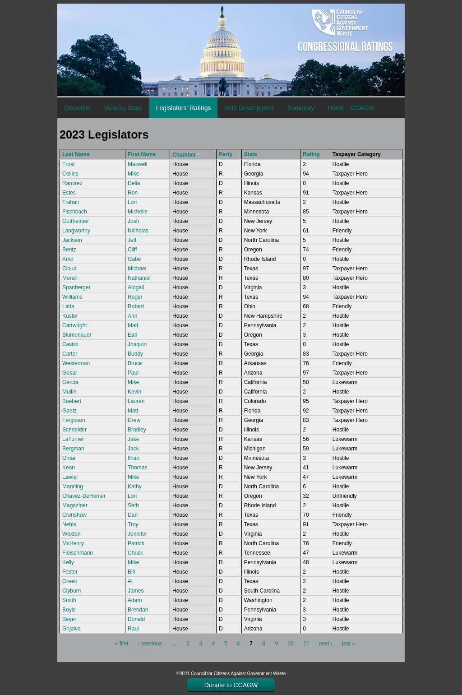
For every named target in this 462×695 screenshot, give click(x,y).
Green (69, 581)
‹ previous (150, 643)
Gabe (134, 259)
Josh (133, 221)
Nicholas (138, 230)
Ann (132, 316)
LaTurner (73, 439)
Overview (77, 107)
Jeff (132, 240)
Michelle (138, 211)
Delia (134, 183)
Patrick (136, 543)
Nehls (69, 524)
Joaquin (137, 344)
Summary (300, 107)
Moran (70, 278)
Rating (311, 154)
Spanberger (76, 287)
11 (306, 643)
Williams (72, 297)
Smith (69, 600)
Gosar (69, 373)
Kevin (134, 392)
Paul (133, 373)
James (135, 591)
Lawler (70, 477)
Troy (133, 524)
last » (348, 643)
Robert (136, 306)
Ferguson (73, 420)
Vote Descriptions (248, 107)
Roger (135, 297)
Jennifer (137, 534)
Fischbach (74, 211)
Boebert (71, 401)
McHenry (73, 543)
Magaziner (75, 505)
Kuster (70, 316)
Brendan (138, 610)
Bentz (69, 249)
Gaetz (69, 411)
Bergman (73, 448)
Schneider (74, 429)
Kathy (135, 486)
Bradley (137, 429)
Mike (133, 174)
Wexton (71, 534)
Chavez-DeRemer (84, 496)
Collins (70, 174)
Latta (68, 306)
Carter (69, 354)
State (250, 154)
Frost (68, 164)
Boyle (69, 610)
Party (225, 154)
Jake (133, 439)
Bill (131, 572)
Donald (136, 619)
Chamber (187, 155)
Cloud (69, 268)
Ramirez (72, 183)
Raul (133, 629)
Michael (137, 268)
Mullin (69, 392)
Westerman (76, 363)
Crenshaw (74, 515)
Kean (68, 467)
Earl (132, 335)
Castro (70, 344)
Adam (135, 600)
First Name (142, 154)
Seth (133, 505)
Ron (133, 193)
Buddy (135, 354)
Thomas (137, 467)
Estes (69, 193)
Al (130, 581)
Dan (133, 515)
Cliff (132, 249)
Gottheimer (75, 221)
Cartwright (74, 325)
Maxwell (137, 164)
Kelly (68, 562)
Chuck (135, 553)
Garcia (70, 382)
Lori (132, 202)
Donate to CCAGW (231, 685)
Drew (134, 420)
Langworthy (76, 230)
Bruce (135, 363)
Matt (133, 325)
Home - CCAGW (351, 107)
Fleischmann (77, 553)
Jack (133, 448)
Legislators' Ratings (183, 107)
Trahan (70, 202)
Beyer (69, 619)
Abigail (136, 287)
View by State (123, 107)
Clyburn (71, 591)
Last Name (76, 154)
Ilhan (133, 458)
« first (121, 643)
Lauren (136, 401)
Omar (69, 458)
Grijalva (71, 629)
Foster (70, 572)
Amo (68, 259)
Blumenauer (77, 335)
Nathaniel (139, 278)
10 (290, 643)
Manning (72, 486)
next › (326, 643)
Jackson (72, 240)
